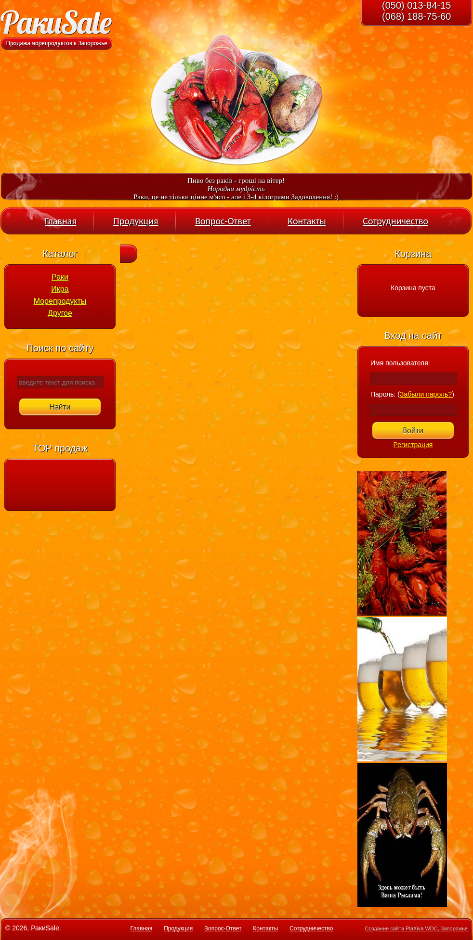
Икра (59, 289)
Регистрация (413, 445)
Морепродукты (60, 301)
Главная (61, 221)
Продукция (135, 221)
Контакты (307, 221)
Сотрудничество (395, 221)
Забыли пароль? (426, 394)
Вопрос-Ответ (223, 221)
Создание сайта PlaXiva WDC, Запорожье (416, 928)
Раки (60, 277)
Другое (60, 313)
